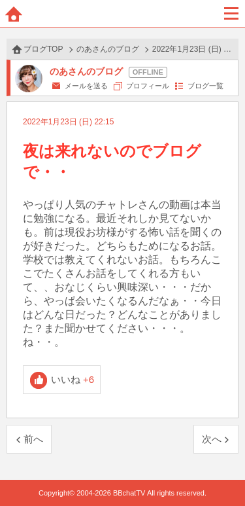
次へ (211, 438)
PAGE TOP (222, 471)
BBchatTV (123, 13)
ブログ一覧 (205, 86)
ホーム (13, 13)
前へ (33, 438)
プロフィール (147, 86)
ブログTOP (43, 49)
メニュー (231, 13)
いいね (73, 379)
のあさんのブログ (107, 49)
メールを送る (86, 86)
